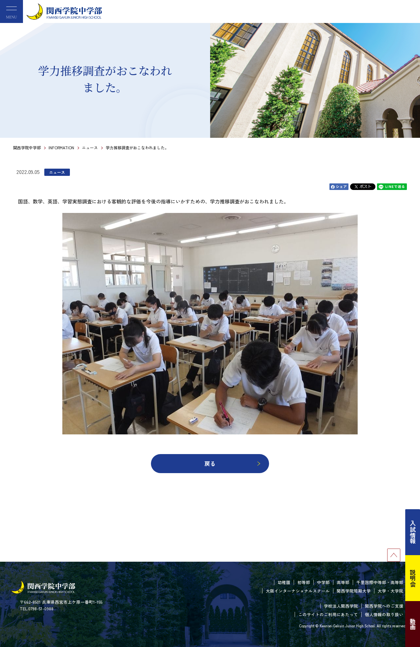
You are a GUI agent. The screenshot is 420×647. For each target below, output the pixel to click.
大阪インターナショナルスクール (298, 591)
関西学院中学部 (27, 147)
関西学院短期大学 (354, 591)
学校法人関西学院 (341, 606)
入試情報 (413, 532)
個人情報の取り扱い (384, 614)
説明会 (413, 578)
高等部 (343, 582)
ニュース (90, 147)
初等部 (303, 582)
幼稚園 (284, 582)
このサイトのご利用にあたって (328, 614)
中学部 (323, 582)
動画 (413, 624)
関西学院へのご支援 (384, 606)
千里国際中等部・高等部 (379, 582)
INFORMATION (61, 147)
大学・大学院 (390, 591)
